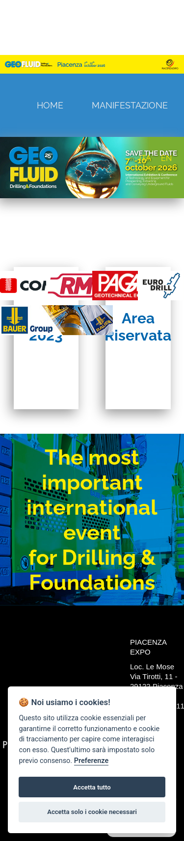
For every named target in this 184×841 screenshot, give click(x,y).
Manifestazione (130, 105)
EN (166, 158)
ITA (145, 158)
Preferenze (91, 761)
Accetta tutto (91, 787)
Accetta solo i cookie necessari (92, 811)
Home (50, 105)
